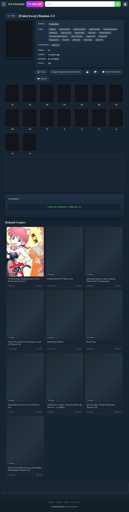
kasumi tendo (79, 29)
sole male (88, 40)
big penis (103, 36)
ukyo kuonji (66, 33)
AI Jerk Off (34, 4)
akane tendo (64, 29)
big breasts (79, 33)
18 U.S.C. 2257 (75, 502)
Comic (16, 4)
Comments (13, 199)
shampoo (53, 33)
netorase (76, 40)
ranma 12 (99, 40)
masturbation (105, 33)
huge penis (54, 40)
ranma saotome (110, 29)
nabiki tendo (94, 29)
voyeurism (90, 36)
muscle (66, 40)
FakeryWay (53, 24)
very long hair (76, 36)
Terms (59, 502)
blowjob (91, 33)
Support (51, 502)
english (52, 29)
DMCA (66, 502)
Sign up (73, 207)
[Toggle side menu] (3, 4)
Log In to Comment (57, 207)
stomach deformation (58, 36)
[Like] (87, 72)
